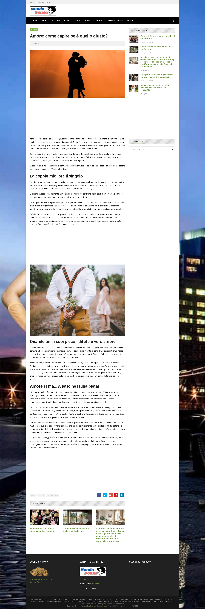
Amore (33, 29)
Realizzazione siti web (98, 606)
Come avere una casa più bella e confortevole (76, 529)
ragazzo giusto (52, 495)
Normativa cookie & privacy (41, 579)
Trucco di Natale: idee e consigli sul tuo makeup (42, 529)
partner (41, 495)
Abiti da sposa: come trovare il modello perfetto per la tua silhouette (154, 87)
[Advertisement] (77, 118)
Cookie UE (34, 582)
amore (33, 495)
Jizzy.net (95, 584)
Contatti (83, 579)
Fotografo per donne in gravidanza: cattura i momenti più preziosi (157, 76)
